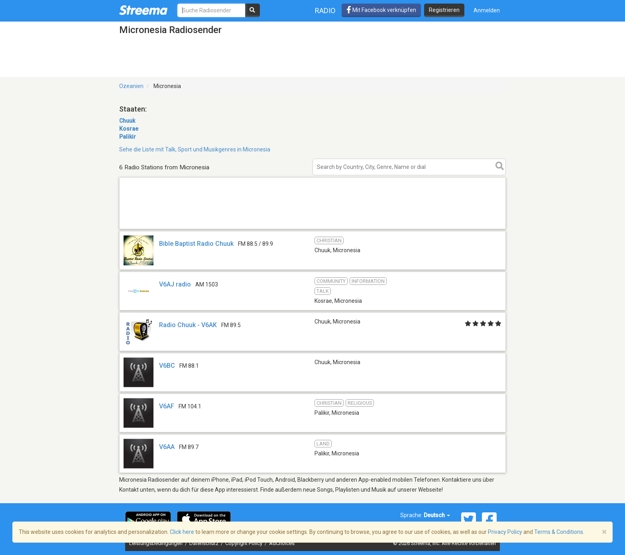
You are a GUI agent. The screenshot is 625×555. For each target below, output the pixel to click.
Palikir (127, 136)
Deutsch (437, 515)
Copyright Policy (244, 543)
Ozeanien (131, 86)
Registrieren (444, 10)
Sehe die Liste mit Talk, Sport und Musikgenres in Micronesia (194, 149)
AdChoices (282, 543)
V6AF (166, 406)
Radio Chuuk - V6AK (188, 325)
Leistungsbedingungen (156, 543)
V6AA (167, 447)
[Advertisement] (312, 228)
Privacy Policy (505, 532)
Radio (325, 10)
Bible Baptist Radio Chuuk (196, 243)
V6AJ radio (176, 284)
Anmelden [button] (487, 10)
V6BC (167, 365)
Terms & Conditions (558, 532)
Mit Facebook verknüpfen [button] (381, 10)
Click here (182, 532)
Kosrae (128, 129)
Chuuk (127, 121)
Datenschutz (204, 543)
